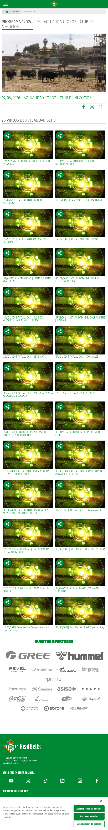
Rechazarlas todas (89, 816)
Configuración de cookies (89, 824)
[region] (54, 813)
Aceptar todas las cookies (88, 808)
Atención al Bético (10, 750)
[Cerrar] (101, 801)
